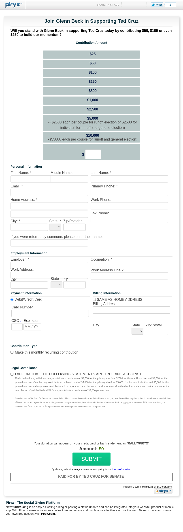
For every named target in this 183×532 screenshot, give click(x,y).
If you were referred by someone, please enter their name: (57, 237)
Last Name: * (101, 173)
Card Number (22, 307)
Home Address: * (24, 200)
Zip (65, 279)
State (55, 279)
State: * (55, 221)
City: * (15, 221)
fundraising (20, 507)
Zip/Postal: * (73, 221)
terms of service (121, 469)
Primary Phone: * (104, 186)
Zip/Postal (154, 325)
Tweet (157, 4)
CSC (15, 321)
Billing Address (104, 304)
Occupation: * (101, 259)
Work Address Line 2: (108, 270)
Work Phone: (101, 200)
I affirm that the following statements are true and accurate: (79, 374)
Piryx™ (13, 5)
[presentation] (91, 423)
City (14, 279)
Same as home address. (118, 299)
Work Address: (22, 269)
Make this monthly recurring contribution (46, 352)
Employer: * (20, 259)
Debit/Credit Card (28, 299)
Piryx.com (48, 513)
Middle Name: (62, 173)
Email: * (17, 186)
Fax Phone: (100, 213)
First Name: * (21, 173)
